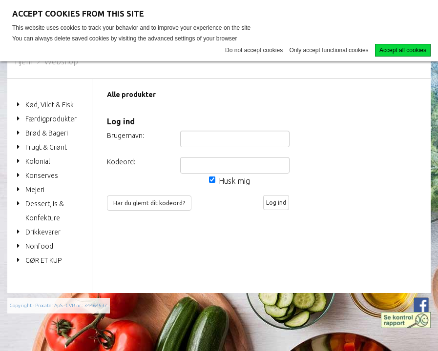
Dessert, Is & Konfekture (44, 211)
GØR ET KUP (43, 260)
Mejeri (34, 190)
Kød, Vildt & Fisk (49, 105)
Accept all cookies (402, 50)
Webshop (61, 61)
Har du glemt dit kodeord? (149, 203)
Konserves (41, 175)
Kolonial (37, 161)
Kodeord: (120, 162)
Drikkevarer (43, 232)
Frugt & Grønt (46, 147)
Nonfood (39, 246)
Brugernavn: (120, 135)
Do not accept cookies (254, 50)
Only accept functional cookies (329, 50)
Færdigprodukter (51, 119)
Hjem (24, 61)
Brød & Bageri (46, 133)
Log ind (276, 202)
